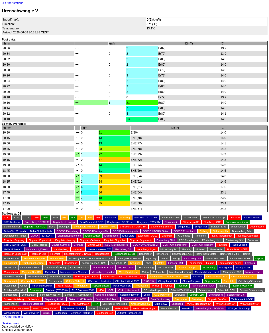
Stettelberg (197, 299)
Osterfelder (10, 285)
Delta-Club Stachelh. (41, 231)
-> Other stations (12, 3)
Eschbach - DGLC (148, 235)
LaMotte (159, 263)
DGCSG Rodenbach (184, 231)
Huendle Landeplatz (34, 258)
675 (64, 217)
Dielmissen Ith (220, 231)
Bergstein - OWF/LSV (148, 222)
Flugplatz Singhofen (115, 240)
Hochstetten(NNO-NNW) (77, 254)
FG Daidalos (183, 235)
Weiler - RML (122, 308)
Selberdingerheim (129, 294)
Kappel (259, 258)
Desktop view (10, 323)
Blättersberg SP (190, 222)
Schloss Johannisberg (251, 290)
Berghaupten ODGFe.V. (120, 222)
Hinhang (186, 249)
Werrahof (187, 308)
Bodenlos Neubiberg (237, 222)
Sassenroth (133, 290)
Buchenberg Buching (162, 226)
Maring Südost (244, 267)
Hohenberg (162, 254)
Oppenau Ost (212, 281)
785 (81, 217)
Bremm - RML (108, 226)
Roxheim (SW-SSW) (57, 290)
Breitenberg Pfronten (85, 226)
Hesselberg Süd (123, 249)
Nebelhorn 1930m (13, 276)
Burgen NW (184, 226)
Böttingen (64, 226)
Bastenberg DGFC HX (37, 222)
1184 (16, 217)
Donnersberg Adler (242, 231)
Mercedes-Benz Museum (73, 272)
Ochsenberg (55, 281)
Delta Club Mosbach (15, 231)
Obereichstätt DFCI (216, 276)
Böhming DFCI (12, 226)
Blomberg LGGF (212, 222)
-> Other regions (12, 316)
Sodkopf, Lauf (196, 294)
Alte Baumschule (170, 217)
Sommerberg (216, 294)
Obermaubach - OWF (32, 281)
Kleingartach (10, 263)
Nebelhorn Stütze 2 (60, 276)
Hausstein (78, 249)
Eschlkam (167, 235)
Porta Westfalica (122, 285)
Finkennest (200, 235)
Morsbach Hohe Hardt (207, 272)
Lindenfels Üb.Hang (55, 267)
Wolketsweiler (31, 313)
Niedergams (156, 276)
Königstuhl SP (118, 263)
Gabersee (253, 240)
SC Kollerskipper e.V (155, 290)
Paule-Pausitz (64, 285)
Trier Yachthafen (80, 303)
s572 (110, 290)
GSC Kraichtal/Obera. (117, 244)
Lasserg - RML (176, 263)
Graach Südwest (61, 244)
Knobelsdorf (70, 263)
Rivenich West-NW (242, 285)
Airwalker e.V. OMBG (145, 217)
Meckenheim (11, 272)
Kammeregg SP (192, 258)
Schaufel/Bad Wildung (182, 290)
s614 (120, 290)
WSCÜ (46, 313)
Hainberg (222, 244)
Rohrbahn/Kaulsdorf (15, 290)
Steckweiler (181, 299)
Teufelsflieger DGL (57, 303)
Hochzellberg (102, 254)
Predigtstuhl (141, 285)
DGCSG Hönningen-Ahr (96, 231)
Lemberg (250, 263)
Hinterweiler (216, 249)
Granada (78, 244)
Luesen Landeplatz (188, 267)
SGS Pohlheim (162, 294)
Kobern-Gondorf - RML (94, 263)
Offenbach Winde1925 (127, 281)
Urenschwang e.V (140, 303)
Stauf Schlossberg (160, 299)
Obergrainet (10, 281)
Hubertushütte (11, 258)
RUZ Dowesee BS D (83, 290)
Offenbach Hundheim (99, 281)
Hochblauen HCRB (237, 249)
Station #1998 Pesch (107, 299)
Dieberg (204, 231)
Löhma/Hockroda (79, 267)
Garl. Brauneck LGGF (15, 244)
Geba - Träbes (39, 244)
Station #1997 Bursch (80, 299)
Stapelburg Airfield (54, 299)
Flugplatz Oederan (90, 240)
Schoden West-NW (50, 294)
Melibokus (50, 272)
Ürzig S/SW (161, 303)
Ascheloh (235, 217)
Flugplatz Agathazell (247, 235)
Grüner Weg (94, 244)
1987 (55, 217)
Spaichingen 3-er (236, 294)
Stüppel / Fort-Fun (217, 299)
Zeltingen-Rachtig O (82, 313)
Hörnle (246, 254)
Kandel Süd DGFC (215, 258)
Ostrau (24, 285)
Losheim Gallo (125, 267)
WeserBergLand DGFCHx (210, 308)
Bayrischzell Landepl (64, 222)
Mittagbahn (159, 272)
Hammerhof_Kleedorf (37, 249)
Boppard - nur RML (34, 226)
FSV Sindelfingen (188, 240)
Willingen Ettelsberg (239, 308)
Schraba (69, 294)
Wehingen (104, 308)
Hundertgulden (77, 258)
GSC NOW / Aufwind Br (145, 244)
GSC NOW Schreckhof (175, 244)
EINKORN (47, 235)
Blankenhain (171, 222)
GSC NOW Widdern (202, 244)
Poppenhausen (100, 285)
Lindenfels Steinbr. (30, 267)
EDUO (34, 235)
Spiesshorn (34, 299)
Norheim (197, 276)
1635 (36, 217)
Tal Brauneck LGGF (242, 299)
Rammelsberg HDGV (203, 285)
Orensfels (229, 281)
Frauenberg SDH (165, 240)
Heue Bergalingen (146, 249)
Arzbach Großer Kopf (214, 217)
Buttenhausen (238, 226)
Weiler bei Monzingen (144, 308)
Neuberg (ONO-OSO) (86, 276)
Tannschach (10, 303)
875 (90, 217)
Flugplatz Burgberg (14, 240)
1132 (6, 217)
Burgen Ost (201, 226)
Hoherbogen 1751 (182, 254)
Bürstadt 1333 (218, 226)
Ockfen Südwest (75, 281)
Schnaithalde (29, 294)
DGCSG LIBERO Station (155, 231)
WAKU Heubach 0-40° (199, 303)
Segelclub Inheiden (105, 294)
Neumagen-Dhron (135, 276)
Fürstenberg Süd (234, 240)
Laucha (210, 263)
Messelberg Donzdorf (103, 272)
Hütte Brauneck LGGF (101, 258)
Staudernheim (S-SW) (134, 299)
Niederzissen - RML (177, 276)
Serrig (147, 294)
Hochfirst (55, 254)
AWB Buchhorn (12, 222)
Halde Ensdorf (239, 244)
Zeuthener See (105, 313)
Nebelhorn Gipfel (37, 276)
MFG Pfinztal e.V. (128, 272)
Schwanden (84, 294)
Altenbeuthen (191, 217)
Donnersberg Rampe (15, 235)
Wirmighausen (11, 313)
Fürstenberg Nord (211, 240)
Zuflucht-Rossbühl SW (129, 313)
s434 (101, 290)
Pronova (167, 285)
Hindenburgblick (169, 249)
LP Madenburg (146, 267)
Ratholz (223, 285)
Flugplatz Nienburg (65, 240)
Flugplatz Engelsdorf (40, 240)
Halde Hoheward (13, 249)
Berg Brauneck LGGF (91, 222)
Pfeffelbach (82, 285)
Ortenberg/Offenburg (249, 281)
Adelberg (125, 217)
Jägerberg (151, 258)
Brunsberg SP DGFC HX (133, 226)
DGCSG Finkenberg (67, 231)
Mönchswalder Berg (180, 272)
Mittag (145, 272)
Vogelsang (177, 303)
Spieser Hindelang (14, 299)
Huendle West (56, 258)
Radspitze (182, 285)
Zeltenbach (61, 313)
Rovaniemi (35, 290)
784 (73, 217)
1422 (26, 217)
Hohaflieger (145, 254)
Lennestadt (10, 267)
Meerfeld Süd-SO (31, 272)
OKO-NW (149, 281)
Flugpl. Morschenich (221, 235)
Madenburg (209, 267)
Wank (92, 308)
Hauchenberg (61, 249)
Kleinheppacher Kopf (33, 263)
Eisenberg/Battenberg (69, 235)
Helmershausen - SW (99, 249)
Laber (148, 263)
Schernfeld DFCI (227, 290)
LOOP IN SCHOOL (103, 267)
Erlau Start (128, 235)
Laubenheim (195, 263)
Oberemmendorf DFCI (243, 276)
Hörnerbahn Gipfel (206, 254)
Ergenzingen (111, 235)
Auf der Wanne (252, 217)
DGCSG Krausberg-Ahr (125, 231)
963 (98, 217)
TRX (95, 303)
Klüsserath (54, 263)
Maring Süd (225, 267)
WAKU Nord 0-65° (225, 303)
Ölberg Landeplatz (168, 281)
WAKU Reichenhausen (16, 308)
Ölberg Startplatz (191, 281)
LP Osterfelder (166, 267)
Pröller (155, 285)
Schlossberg (10, 294)
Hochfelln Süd (38, 254)
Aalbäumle (110, 217)
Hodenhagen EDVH (124, 254)
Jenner (164, 258)
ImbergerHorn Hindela (129, 258)
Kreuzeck (135, 263)
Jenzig (176, 258)
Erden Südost (92, 235)
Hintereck (200, 249)
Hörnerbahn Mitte (229, 254)
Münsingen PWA (232, 272)
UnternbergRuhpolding (115, 303)
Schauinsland (206, 290)
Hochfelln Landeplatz (15, 254)
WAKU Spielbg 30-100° (45, 308)
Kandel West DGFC (240, 258)
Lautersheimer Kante (230, 263)
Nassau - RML (253, 272)
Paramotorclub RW (42, 285)
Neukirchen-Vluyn (112, 276)
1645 (45, 217)
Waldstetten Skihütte (73, 308)
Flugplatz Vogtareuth (141, 240)
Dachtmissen (257, 226)
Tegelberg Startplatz (32, 303)
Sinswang (180, 294)
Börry (52, 226)
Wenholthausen (169, 308)
